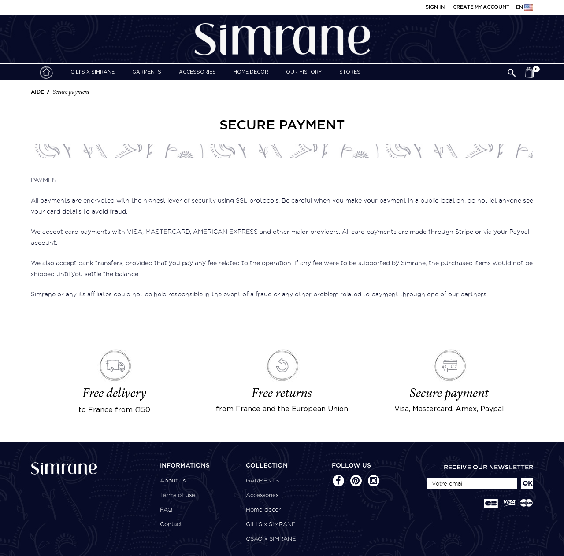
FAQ (166, 509)
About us (173, 480)
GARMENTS (146, 72)
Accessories (197, 72)
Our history (304, 72)
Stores (349, 72)
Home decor (251, 72)
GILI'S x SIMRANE (92, 72)
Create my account (481, 7)
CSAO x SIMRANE (271, 538)
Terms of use (177, 495)
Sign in (435, 7)
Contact (171, 524)
